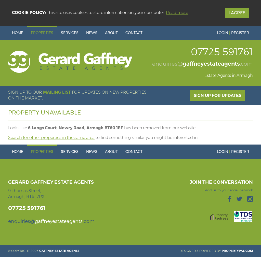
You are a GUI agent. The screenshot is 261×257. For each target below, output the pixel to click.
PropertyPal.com (237, 251)
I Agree (237, 12)
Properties (42, 33)
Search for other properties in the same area (51, 137)
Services (70, 33)
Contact (133, 33)
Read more (177, 12)
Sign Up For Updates (217, 95)
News (91, 33)
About (111, 33)
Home (17, 33)
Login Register (233, 33)
